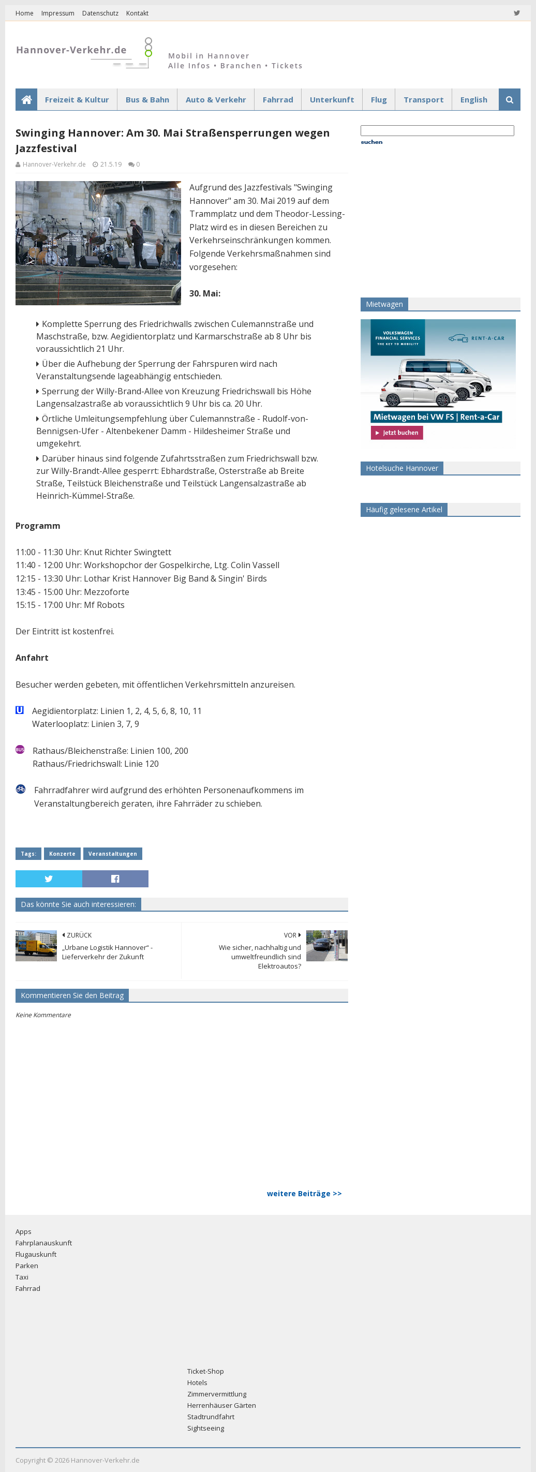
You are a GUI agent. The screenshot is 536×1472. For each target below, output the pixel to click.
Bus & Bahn (147, 99)
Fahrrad (278, 99)
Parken (27, 1265)
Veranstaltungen (112, 853)
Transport (424, 99)
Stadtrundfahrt (210, 1416)
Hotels (197, 1382)
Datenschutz (100, 13)
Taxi (22, 1277)
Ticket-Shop (205, 1371)
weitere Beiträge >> (304, 1193)
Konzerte (62, 853)
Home (25, 13)
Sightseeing (205, 1428)
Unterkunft (332, 99)
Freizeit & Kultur (77, 99)
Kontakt (137, 13)
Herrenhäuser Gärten (221, 1405)
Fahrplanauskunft (44, 1242)
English (473, 99)
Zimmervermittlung (216, 1394)
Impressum (58, 13)
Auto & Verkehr (216, 99)
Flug (379, 99)
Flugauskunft (36, 1254)
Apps (24, 1231)
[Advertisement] (425, 220)
